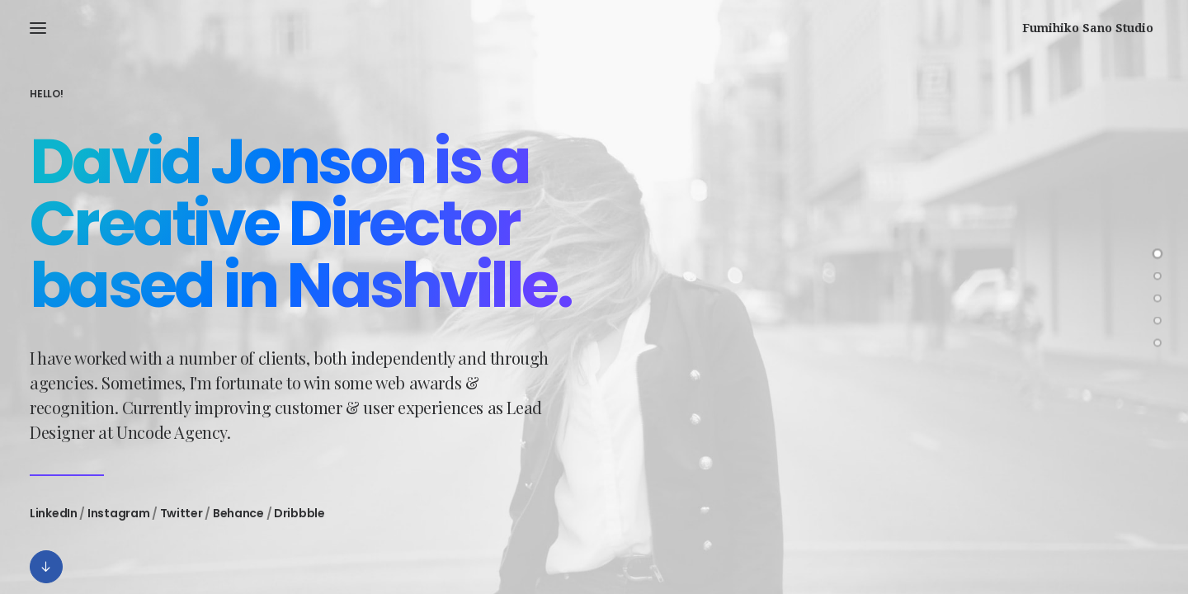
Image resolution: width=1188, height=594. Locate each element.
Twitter (181, 520)
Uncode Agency (171, 439)
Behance (238, 520)
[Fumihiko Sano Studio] (1092, 28)
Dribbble (299, 520)
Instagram (118, 520)
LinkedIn (54, 520)
